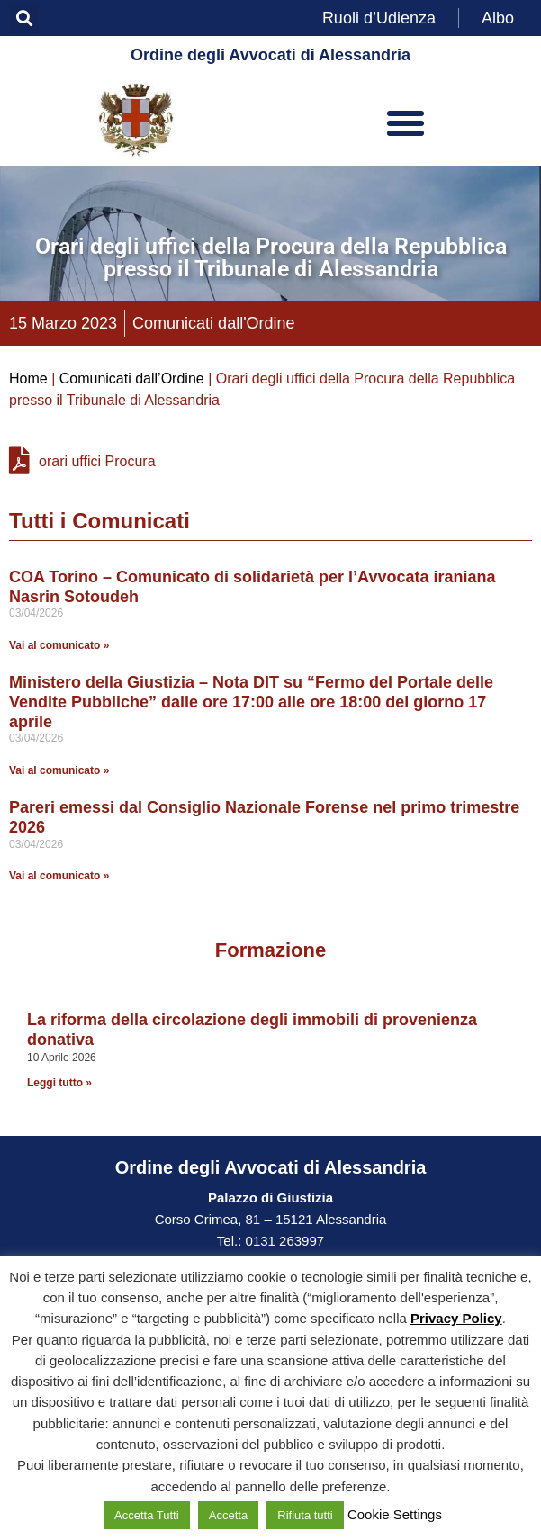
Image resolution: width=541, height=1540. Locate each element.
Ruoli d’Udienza (379, 18)
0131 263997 (282, 1240)
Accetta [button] (228, 1515)
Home (28, 378)
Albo (498, 18)
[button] (24, 18)
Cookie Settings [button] (394, 1514)
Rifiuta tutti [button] (304, 1515)
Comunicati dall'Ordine (213, 323)
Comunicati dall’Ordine (131, 378)
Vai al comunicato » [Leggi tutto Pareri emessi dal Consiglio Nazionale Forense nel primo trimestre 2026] (59, 875)
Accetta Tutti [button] (146, 1515)
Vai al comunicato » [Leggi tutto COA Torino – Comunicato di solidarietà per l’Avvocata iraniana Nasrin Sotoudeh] (59, 645)
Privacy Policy (456, 1318)
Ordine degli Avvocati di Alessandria (270, 55)
